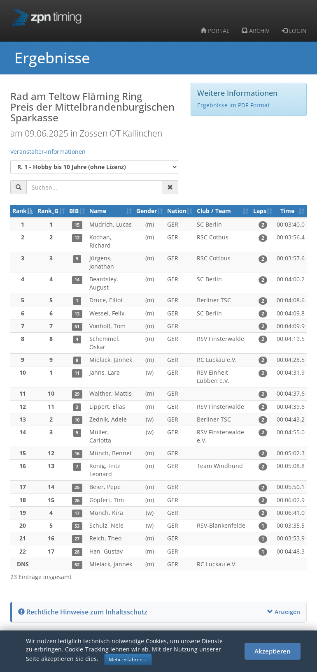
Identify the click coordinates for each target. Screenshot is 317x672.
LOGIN (294, 31)
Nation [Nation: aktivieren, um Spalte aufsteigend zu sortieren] (176, 211)
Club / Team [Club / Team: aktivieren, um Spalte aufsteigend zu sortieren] (214, 211)
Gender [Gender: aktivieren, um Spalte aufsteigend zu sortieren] (146, 211)
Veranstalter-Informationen (48, 151)
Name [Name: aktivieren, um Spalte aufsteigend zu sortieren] (97, 211)
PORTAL (214, 31)
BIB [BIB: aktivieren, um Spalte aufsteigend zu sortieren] (74, 211)
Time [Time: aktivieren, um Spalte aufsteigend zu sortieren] (287, 211)
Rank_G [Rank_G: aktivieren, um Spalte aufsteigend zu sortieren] (47, 211)
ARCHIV (255, 31)
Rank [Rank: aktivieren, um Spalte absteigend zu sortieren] (19, 211)
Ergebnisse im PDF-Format (233, 105)
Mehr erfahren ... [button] (128, 659)
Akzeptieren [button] (272, 651)
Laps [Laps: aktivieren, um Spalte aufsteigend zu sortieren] (259, 211)
